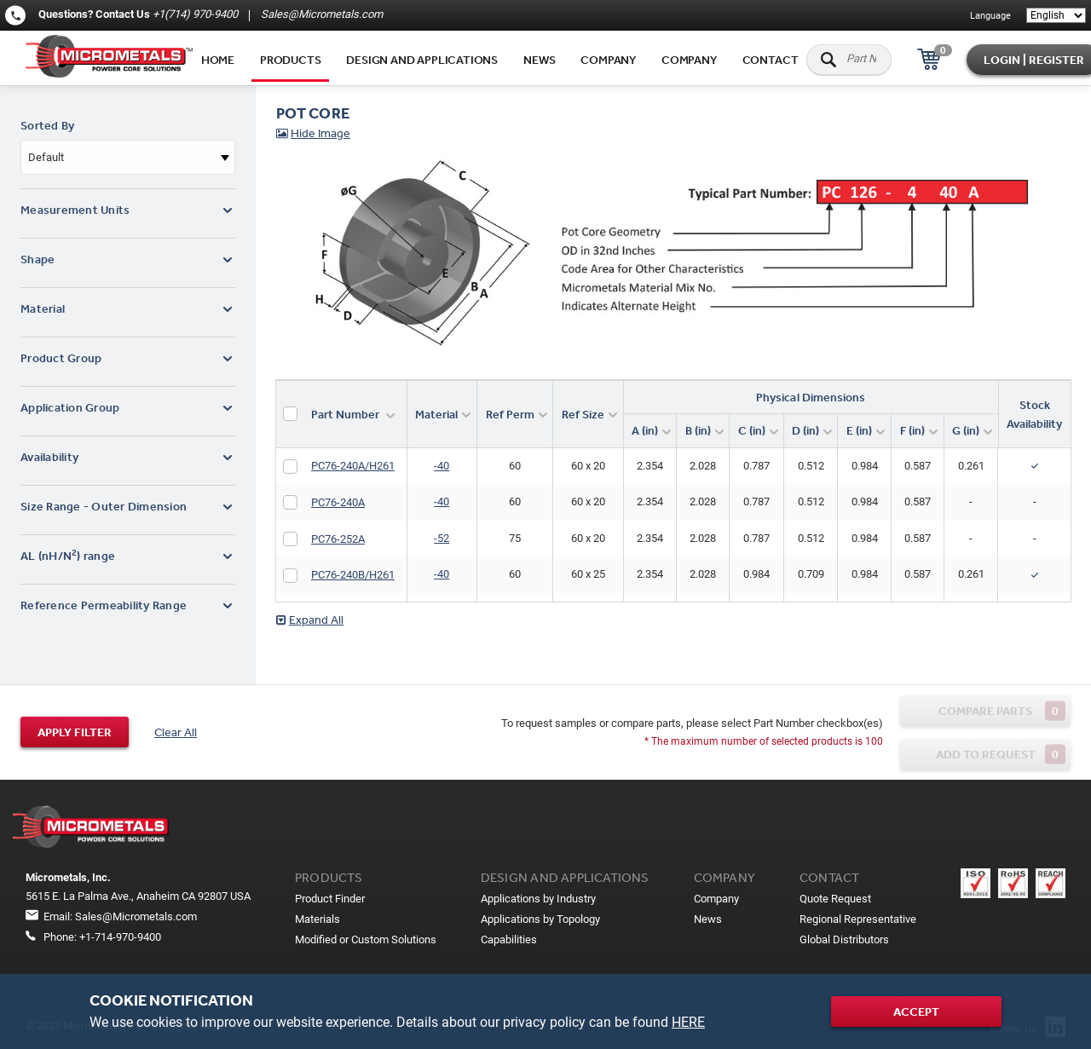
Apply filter (75, 732)
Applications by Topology (540, 919)
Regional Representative (857, 919)
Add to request (1001, 754)
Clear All (175, 732)
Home (217, 59)
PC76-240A (338, 502)
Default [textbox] (46, 157)
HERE (688, 1022)
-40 (441, 465)
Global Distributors (844, 939)
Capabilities (509, 939)
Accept (916, 1011)
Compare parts (1001, 710)
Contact (770, 59)
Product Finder (330, 898)
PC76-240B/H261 (353, 574)
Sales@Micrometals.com (320, 14)
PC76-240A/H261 (353, 465)
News (539, 59)
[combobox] (127, 157)
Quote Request (835, 898)
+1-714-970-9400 (120, 937)
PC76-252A (338, 539)
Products (290, 59)
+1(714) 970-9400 (195, 14)
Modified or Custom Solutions (365, 939)
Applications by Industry (538, 898)
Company (608, 59)
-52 (441, 538)
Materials (317, 919)
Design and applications (422, 59)
